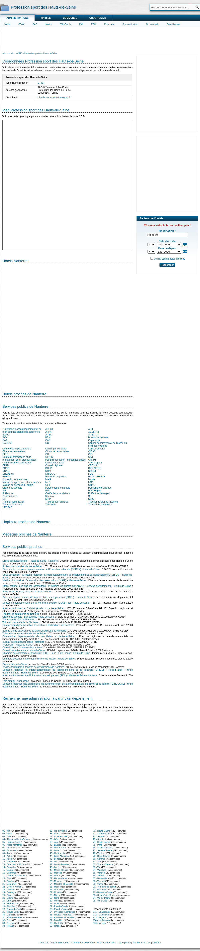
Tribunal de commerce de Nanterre (21, 614)
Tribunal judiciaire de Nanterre (18, 619)
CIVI (90, 457)
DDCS (5, 468)
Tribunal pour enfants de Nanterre (20, 622)
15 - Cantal (7, 870)
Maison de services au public (17, 485)
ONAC (91, 485)
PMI (81, 24)
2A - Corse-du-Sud (11, 909)
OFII (47, 485)
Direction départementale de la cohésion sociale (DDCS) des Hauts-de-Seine (45, 602)
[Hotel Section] (67, 326)
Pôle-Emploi (65, 24)
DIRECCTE (94, 468)
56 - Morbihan (56, 889)
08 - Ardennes (9, 850)
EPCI (93, 24)
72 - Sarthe (98, 836)
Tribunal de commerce (100, 504)
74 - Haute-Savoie (102, 842)
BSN (47, 437)
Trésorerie (50, 504)
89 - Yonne (98, 884)
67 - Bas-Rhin (56, 920)
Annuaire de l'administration (54, 942)
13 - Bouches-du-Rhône (14, 864)
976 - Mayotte (99, 923)
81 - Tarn (97, 861)
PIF (4, 490)
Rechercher (167, 265)
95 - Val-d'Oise (100, 900)
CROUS (92, 465)
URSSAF (7, 507)
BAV (4, 437)
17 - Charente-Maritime (13, 875)
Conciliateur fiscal (54, 462)
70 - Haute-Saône (101, 831)
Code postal (97, 18)
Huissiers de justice (55, 476)
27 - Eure (6, 900)
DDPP (48, 468)
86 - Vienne (98, 875)
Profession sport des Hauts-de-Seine (22, 566)
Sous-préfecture (130, 24)
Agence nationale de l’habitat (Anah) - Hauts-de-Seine (32, 608)
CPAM (21, 24)
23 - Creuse (8, 889)
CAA (4, 440)
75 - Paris (97, 845)
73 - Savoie (98, 839)
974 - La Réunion (101, 920)
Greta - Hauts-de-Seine (14, 664)
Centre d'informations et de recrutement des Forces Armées (19, 458)
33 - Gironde (8, 923)
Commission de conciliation (16, 462)
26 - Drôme (7, 898)
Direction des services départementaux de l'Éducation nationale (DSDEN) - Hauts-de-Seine (51, 569)
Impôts (48, 24)
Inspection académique (14, 479)
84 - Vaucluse (99, 870)
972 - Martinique (101, 914)
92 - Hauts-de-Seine (103, 892)
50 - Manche (56, 873)
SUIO (91, 499)
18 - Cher (7, 878)
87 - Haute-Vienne (102, 878)
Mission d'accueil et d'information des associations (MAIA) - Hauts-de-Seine (44, 580)
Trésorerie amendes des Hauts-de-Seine (24, 633)
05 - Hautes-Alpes (11, 842)
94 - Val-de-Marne (102, 898)
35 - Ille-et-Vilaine (58, 831)
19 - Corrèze (8, 881)
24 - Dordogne (9, 892)
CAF (35, 24)
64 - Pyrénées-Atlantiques (62, 912)
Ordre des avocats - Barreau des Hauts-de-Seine (28, 616)
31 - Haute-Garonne (12, 917)
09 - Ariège (7, 853)
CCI (47, 443)
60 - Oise (54, 900)
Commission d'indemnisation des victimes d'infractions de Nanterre (38, 625)
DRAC (5, 471)
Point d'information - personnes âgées (65, 459)
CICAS (92, 451)
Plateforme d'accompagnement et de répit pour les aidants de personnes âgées (22, 432)
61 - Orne (54, 903)
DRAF (48, 471)
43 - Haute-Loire (58, 853)
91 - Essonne (99, 889)
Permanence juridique (100, 487)
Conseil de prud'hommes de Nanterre (22, 647)
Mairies (46, 18)
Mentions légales (141, 942)
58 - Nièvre (55, 895)
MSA (90, 482)
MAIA (48, 479)
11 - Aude (7, 859)
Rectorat (49, 496)
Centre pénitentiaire (55, 448)
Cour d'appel (95, 462)
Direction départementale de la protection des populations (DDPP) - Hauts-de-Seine (47, 597)
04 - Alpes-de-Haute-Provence (17, 839)
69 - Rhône (55, 926)
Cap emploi (94, 440)
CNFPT (92, 459)
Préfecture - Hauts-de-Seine (17, 644)
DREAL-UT (8, 473)
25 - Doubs (7, 895)
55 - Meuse (55, 887)
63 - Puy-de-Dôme (59, 909)
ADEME (49, 429)
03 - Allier (7, 836)
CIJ (47, 454)
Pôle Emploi (94, 490)
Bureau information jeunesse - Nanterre (23, 642)
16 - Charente (9, 873)
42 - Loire (54, 850)
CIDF (5, 454)
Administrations (17, 18)
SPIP (48, 499)
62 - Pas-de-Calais (59, 906)
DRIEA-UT (51, 473)
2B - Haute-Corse (11, 912)
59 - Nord (54, 898)
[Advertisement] (100, 39)
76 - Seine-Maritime (102, 847)
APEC (48, 434)
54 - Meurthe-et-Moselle (61, 884)
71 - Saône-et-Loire (102, 833)
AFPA (48, 431)
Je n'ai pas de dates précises (169, 258)
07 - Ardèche (8, 847)
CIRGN (49, 457)
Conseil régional (53, 465)
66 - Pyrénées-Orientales (62, 917)
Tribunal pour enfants (56, 501)
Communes (70, 18)
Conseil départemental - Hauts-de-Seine (23, 650)
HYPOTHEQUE (96, 476)
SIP (4, 499)
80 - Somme (99, 859)
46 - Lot (53, 861)
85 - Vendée (99, 873)
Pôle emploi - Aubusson (15, 681)
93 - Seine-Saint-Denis (104, 895)
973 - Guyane (99, 917)
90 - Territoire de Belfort (104, 887)
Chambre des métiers (13, 451)
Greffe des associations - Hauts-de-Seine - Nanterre (30, 560)
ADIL (91, 429)
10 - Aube (7, 856)
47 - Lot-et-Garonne (59, 864)
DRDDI (92, 471)
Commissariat (173, 24)
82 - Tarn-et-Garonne (103, 864)
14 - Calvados (9, 867)
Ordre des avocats (12, 487)
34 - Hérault (8, 926)
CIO (90, 454)
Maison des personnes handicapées (21, 482)
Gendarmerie (152, 24)
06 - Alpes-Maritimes (12, 845)
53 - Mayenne (56, 881)
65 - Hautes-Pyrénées (60, 914)
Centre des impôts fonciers (16, 448)
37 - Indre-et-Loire (58, 836)
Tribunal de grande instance (103, 501)
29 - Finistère (8, 906)
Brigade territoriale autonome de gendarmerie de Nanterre (33, 667)
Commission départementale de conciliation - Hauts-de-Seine (38, 636)
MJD (47, 482)
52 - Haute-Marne (58, 878)
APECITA (93, 434)
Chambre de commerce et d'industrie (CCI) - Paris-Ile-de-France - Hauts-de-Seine (46, 653)
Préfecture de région (99, 493)
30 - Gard (7, 914)
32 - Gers (7, 920)
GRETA (6, 476)
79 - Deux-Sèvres (101, 856)
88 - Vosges (99, 881)
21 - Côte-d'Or (9, 884)
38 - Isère (54, 839)
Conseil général (96, 448)
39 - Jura (54, 842)
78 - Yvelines (99, 853)
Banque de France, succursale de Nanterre (26, 591)
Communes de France (83, 942)
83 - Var (97, 867)
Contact (156, 942)
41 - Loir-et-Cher (58, 847)
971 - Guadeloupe (102, 912)
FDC (90, 473)
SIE (90, 496)
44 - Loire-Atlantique (59, 856)
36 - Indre (54, 833)
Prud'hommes (9, 496)
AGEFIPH (93, 431)
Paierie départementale (57, 487)
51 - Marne (55, 875)
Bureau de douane (98, 437)
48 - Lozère (55, 867)
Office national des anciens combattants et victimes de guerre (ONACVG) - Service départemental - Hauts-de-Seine (66, 586)
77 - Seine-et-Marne (103, 850)
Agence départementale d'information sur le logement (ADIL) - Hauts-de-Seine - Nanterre (49, 675)
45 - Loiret (55, 859)
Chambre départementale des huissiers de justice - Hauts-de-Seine (38, 658)
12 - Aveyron (8, 861)
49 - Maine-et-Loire (59, 870)
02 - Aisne (7, 833)
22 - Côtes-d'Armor (11, 887)
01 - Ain (6, 831)
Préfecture (109, 24)
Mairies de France (106, 942)
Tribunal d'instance (12, 504)
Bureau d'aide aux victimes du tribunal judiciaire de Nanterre (34, 630)
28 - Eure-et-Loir (10, 903)
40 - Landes (55, 845)
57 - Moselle (56, 892)
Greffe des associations (57, 493)
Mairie (7, 24)
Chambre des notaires (57, 451)
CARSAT (7, 443)
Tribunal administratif (13, 501)
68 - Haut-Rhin (57, 923)
